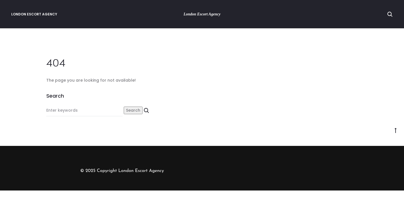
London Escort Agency (34, 14)
